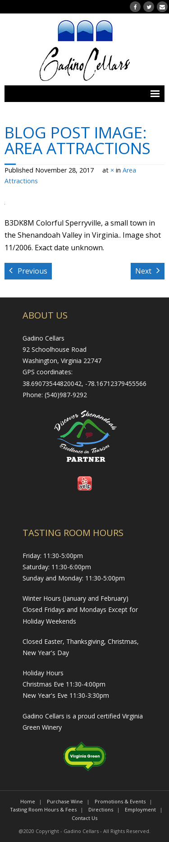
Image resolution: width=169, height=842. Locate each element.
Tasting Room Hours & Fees (43, 809)
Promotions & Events (120, 801)
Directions (100, 809)
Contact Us (84, 818)
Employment (140, 809)
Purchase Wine (65, 801)
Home (27, 801)
